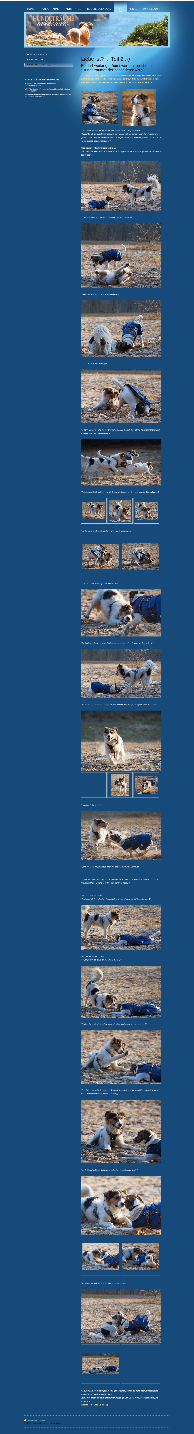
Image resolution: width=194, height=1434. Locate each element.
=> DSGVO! (39, 96)
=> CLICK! (32, 91)
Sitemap (41, 1421)
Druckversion (31, 1421)
